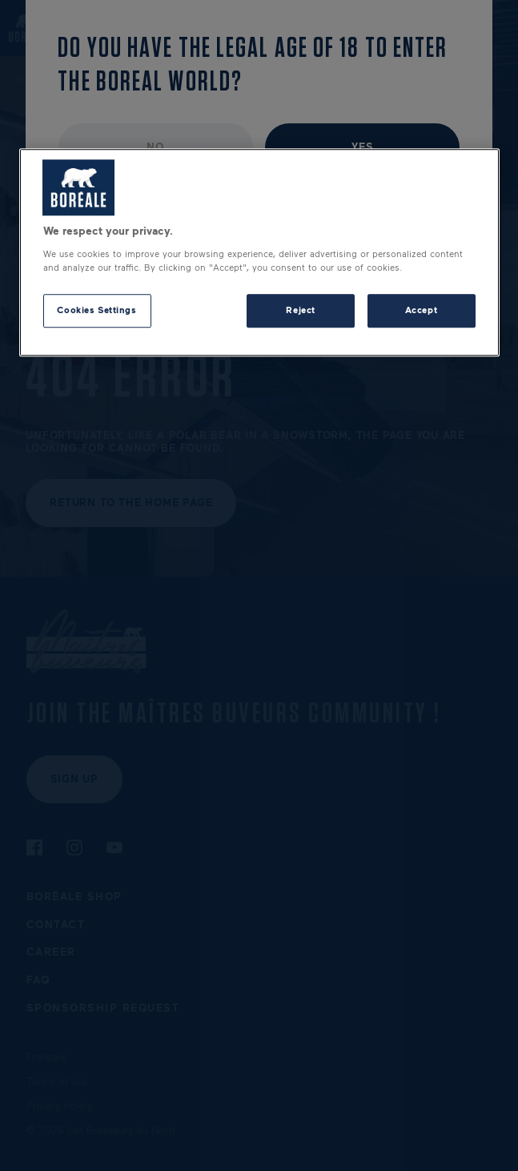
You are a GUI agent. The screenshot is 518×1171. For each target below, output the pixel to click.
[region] (259, 253)
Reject (300, 310)
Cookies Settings (96, 310)
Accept (421, 310)
